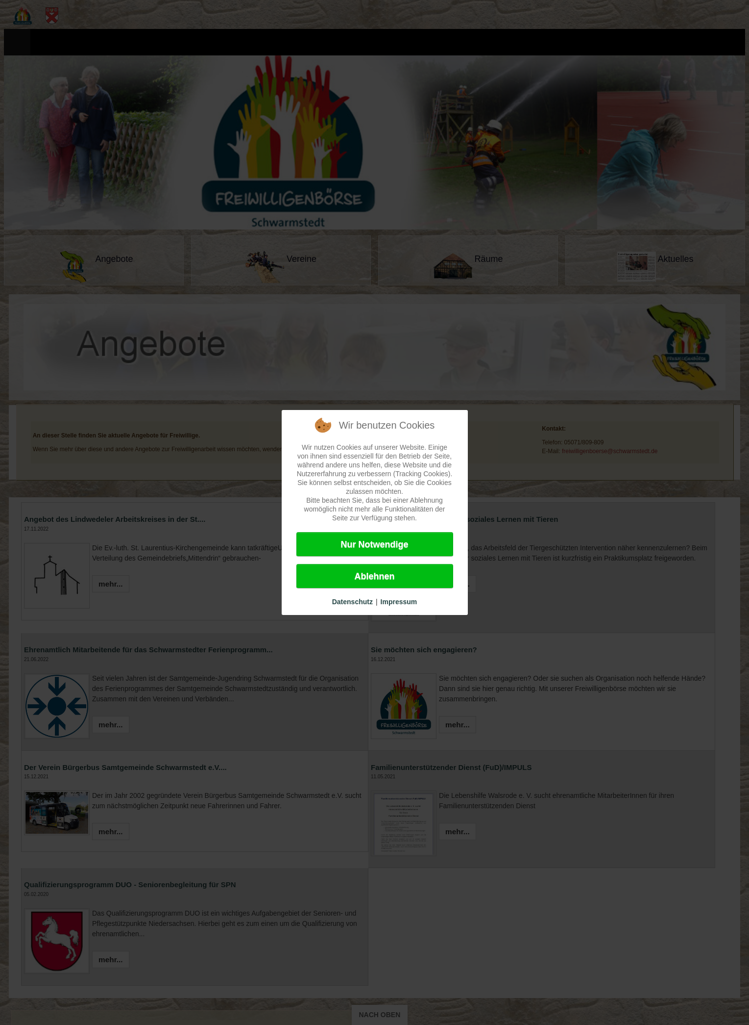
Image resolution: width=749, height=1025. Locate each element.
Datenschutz (352, 602)
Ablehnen (374, 576)
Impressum (399, 602)
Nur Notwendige (375, 544)
